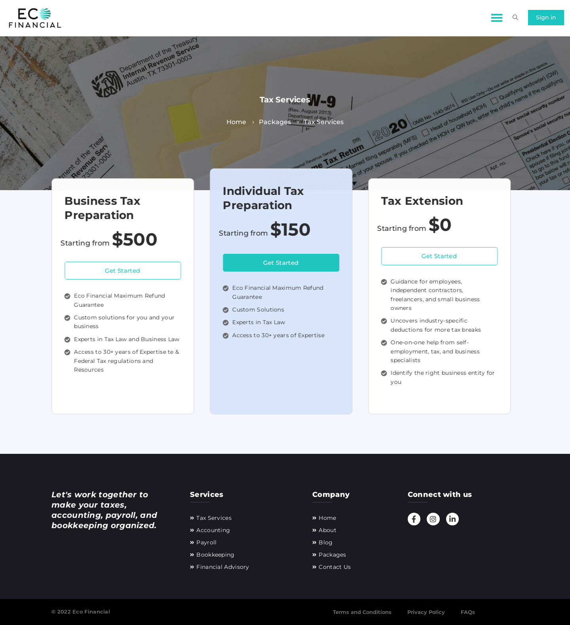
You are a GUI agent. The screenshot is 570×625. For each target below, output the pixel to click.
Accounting (213, 530)
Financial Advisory (222, 566)
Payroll (206, 542)
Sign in (546, 17)
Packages (332, 554)
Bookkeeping (215, 554)
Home (327, 517)
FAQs (468, 612)
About (327, 530)
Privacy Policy (426, 612)
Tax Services (214, 517)
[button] (496, 17)
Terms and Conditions (362, 612)
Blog (325, 542)
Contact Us (335, 566)
